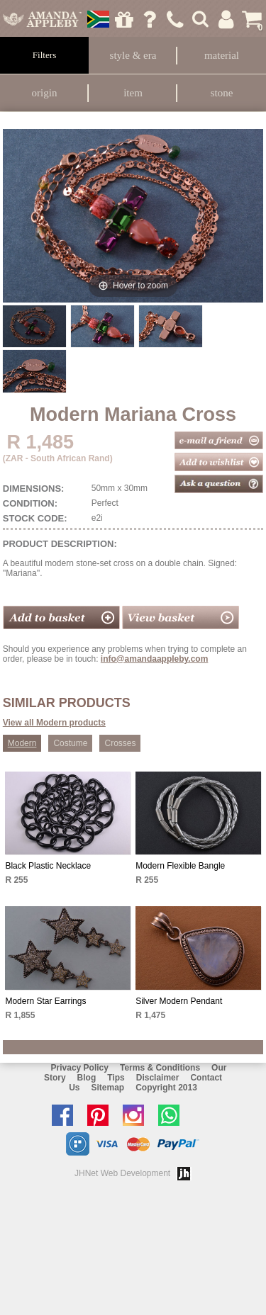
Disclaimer (157, 1078)
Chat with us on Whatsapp (172, 1115)
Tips (115, 1078)
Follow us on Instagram (137, 1115)
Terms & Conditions (160, 1068)
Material (221, 55)
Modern (22, 743)
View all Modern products (54, 723)
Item (133, 92)
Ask (149, 19)
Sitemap (107, 1088)
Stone (222, 92)
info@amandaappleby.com (155, 659)
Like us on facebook (66, 1115)
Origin (44, 92)
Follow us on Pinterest (101, 1115)
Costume (70, 743)
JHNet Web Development (122, 1173)
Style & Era (133, 55)
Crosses (119, 743)
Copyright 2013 (166, 1088)
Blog (86, 1078)
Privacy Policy (80, 1068)
